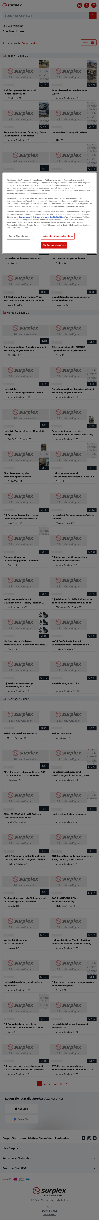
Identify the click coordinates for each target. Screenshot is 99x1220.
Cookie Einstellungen (19, 236)
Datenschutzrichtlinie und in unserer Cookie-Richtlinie (41, 217)
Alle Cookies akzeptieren (54, 245)
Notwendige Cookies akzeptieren (58, 236)
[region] (49, 213)
